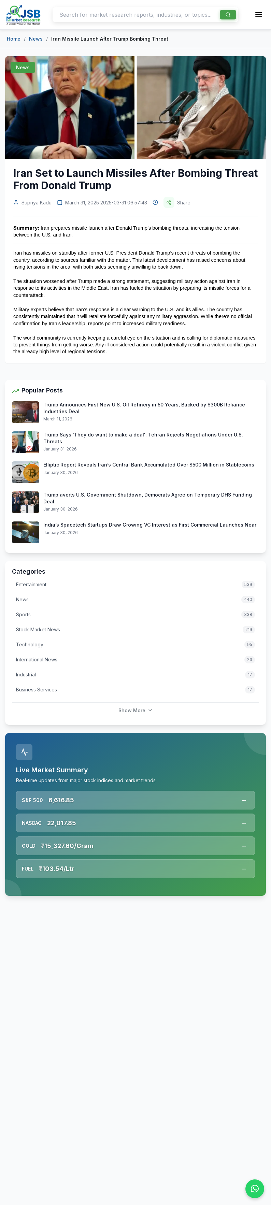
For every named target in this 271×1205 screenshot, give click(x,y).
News (36, 39)
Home (13, 39)
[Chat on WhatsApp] (254, 1188)
